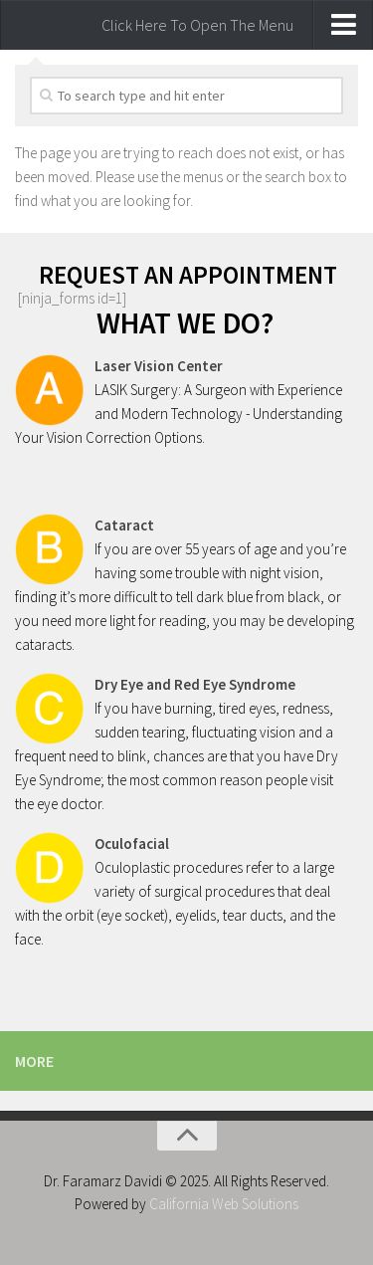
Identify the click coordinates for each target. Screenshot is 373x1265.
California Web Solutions (223, 1203)
